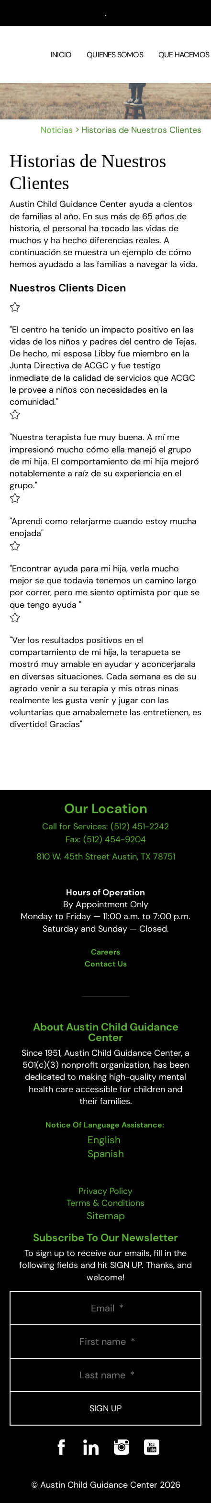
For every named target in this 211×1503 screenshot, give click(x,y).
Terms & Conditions (105, 1203)
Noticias (57, 130)
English (104, 1140)
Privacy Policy (105, 1191)
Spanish (106, 1153)
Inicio (61, 55)
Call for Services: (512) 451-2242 (105, 826)
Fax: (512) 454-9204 (106, 839)
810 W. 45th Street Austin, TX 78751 (105, 856)
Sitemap (106, 1216)
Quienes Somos (115, 55)
